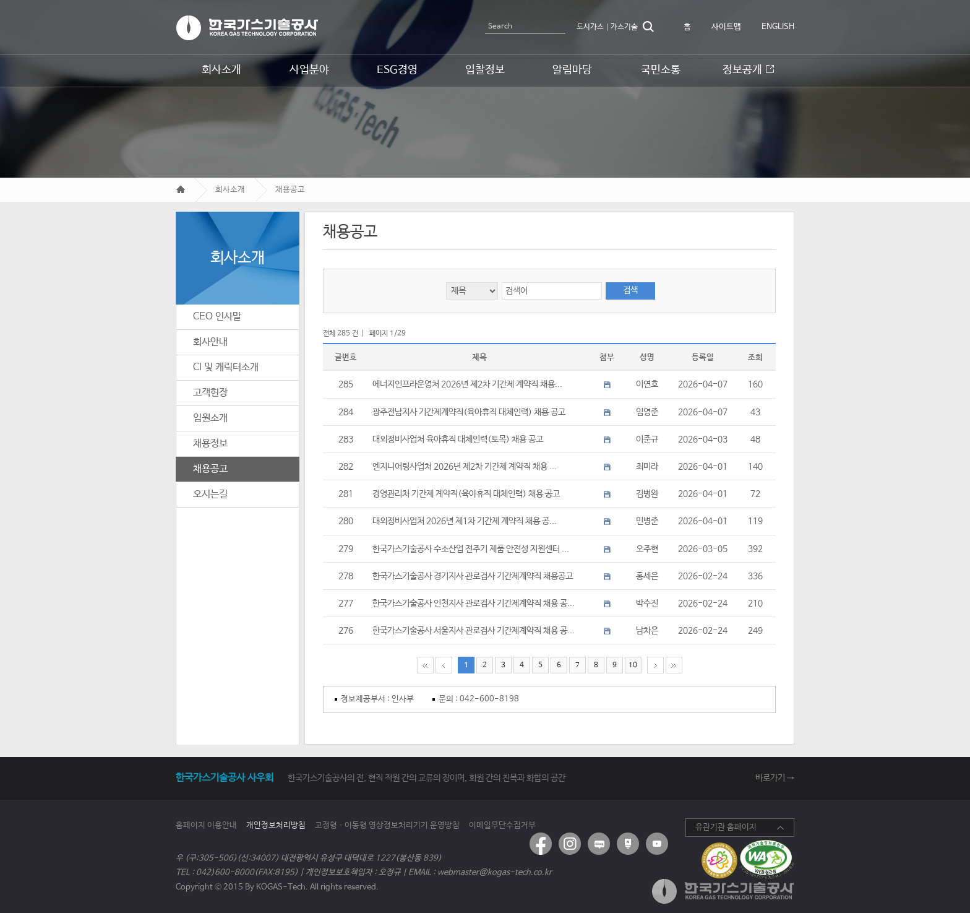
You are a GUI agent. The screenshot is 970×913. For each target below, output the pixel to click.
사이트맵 (726, 27)
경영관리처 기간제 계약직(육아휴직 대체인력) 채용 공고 (466, 494)
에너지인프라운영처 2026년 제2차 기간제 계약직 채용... (467, 384)
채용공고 (290, 189)
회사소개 (230, 189)
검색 (648, 26)
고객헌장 (210, 393)
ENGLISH (778, 27)
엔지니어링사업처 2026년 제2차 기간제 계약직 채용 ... (464, 467)
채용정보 (210, 443)
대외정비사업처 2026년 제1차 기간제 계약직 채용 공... (464, 521)
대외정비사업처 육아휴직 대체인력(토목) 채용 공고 (457, 439)
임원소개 (210, 418)
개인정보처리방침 (276, 825)
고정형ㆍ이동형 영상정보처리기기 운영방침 (387, 825)
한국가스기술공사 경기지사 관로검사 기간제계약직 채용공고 (472, 576)
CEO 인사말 (217, 316)
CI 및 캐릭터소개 (226, 367)
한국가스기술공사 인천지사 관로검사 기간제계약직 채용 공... (473, 603)
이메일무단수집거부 (502, 825)
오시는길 (210, 494)
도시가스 (590, 27)
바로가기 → (774, 778)
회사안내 (210, 342)
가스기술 (624, 27)
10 (633, 665)
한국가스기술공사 (247, 27)
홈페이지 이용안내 (206, 825)
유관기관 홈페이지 (726, 827)
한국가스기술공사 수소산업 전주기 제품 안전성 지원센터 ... (470, 549)
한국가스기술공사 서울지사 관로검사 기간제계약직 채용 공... (473, 631)
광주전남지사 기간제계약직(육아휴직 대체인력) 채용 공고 (468, 412)
